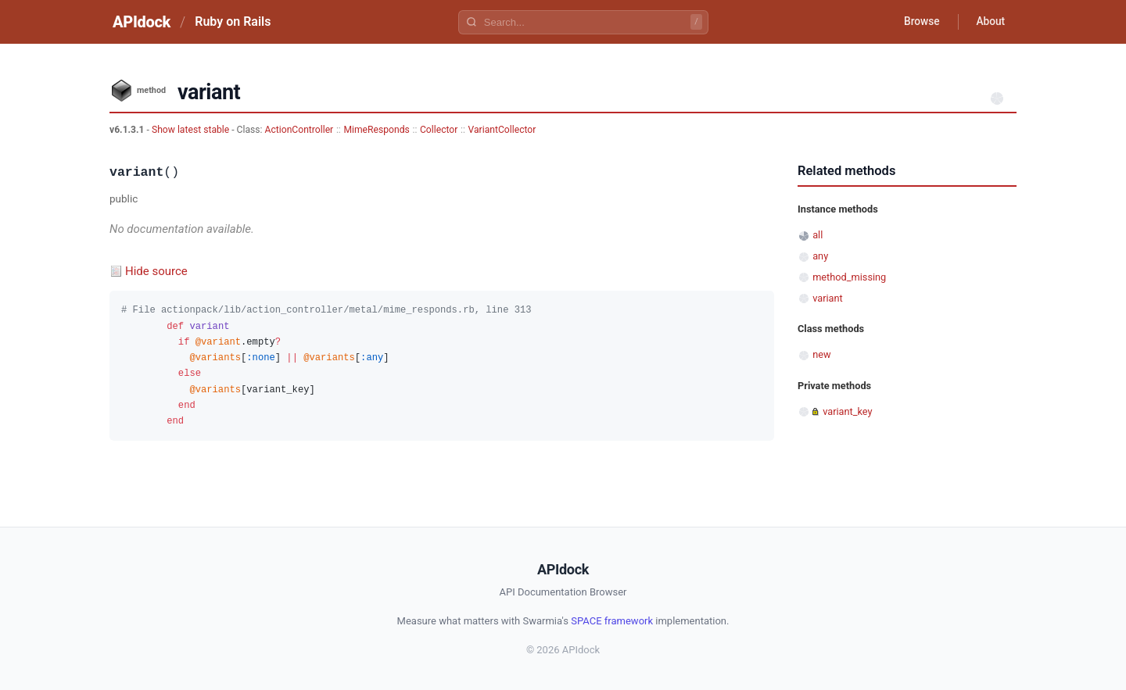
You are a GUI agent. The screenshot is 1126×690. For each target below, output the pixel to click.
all (817, 235)
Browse (918, 22)
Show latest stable (191, 129)
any (820, 256)
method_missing (849, 277)
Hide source (156, 271)
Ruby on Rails (233, 21)
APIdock (141, 22)
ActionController (299, 129)
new (821, 354)
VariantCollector (502, 129)
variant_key (847, 411)
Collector (438, 129)
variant (827, 298)
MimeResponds (376, 129)
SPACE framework (612, 621)
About (989, 22)
